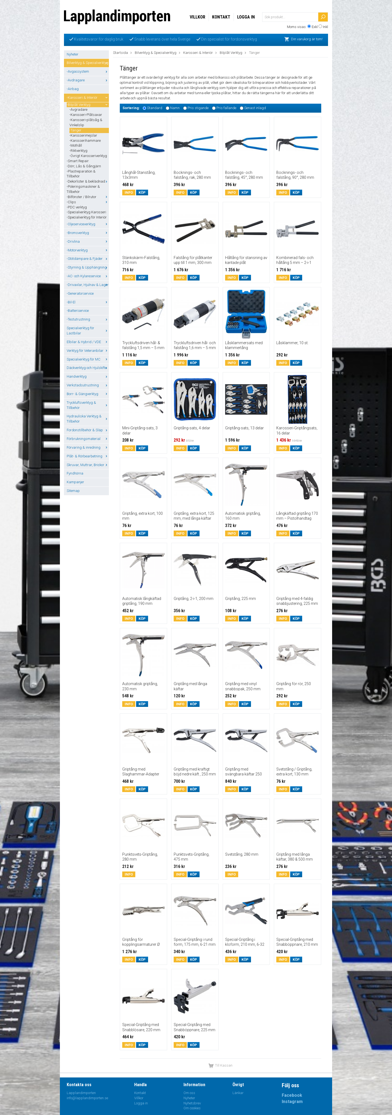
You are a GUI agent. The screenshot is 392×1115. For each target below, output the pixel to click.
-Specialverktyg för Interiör (87, 217)
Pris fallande (226, 108)
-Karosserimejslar (83, 135)
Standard (154, 108)
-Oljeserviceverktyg (88, 224)
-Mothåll (75, 145)
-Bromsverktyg (88, 233)
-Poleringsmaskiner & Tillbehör (83, 189)
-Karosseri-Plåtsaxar (85, 115)
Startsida (120, 53)
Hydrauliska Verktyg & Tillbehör (88, 418)
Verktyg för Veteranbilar (88, 351)
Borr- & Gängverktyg (88, 394)
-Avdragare (88, 80)
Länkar (238, 1093)
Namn (175, 108)
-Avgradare (78, 109)
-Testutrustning (88, 319)
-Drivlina (88, 241)
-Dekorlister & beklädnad (88, 181)
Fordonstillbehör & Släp (88, 430)
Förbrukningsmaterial (88, 439)
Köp (142, 192)
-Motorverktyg (88, 250)
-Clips (88, 202)
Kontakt (221, 17)
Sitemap (73, 491)
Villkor (197, 17)
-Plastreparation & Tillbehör (81, 173)
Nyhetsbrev (192, 1103)
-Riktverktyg (78, 151)
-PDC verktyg (77, 207)
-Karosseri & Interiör (88, 98)
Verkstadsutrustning (88, 385)
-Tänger (75, 130)
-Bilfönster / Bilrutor (88, 197)
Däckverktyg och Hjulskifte (88, 368)
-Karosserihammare (85, 140)
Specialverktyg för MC (88, 359)
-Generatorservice (80, 293)
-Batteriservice (78, 311)
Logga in (246, 17)
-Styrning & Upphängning (88, 267)
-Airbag (73, 89)
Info (129, 192)
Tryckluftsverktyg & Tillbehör (88, 405)
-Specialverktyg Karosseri (86, 212)
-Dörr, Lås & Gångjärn (84, 166)
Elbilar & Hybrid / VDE (88, 342)
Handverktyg (88, 376)
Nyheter (72, 54)
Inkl (325, 27)
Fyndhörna (75, 473)
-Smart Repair (78, 161)
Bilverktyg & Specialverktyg (88, 63)
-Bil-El (88, 302)
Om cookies (192, 1108)
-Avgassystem (88, 71)
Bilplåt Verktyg (231, 53)
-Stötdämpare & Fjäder (88, 259)
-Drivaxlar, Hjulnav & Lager (88, 285)
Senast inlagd (255, 108)
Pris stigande (198, 108)
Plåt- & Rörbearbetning (88, 456)
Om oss (189, 1093)
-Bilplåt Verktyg (88, 105)
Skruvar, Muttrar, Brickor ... (88, 465)
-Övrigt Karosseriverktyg (88, 156)
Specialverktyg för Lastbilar (88, 330)
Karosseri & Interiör (198, 53)
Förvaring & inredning (88, 447)
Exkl (315, 27)
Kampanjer (75, 482)
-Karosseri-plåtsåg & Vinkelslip (85, 122)
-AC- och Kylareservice (88, 276)
